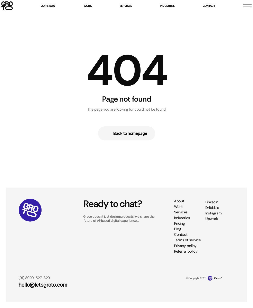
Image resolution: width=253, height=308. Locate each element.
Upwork (211, 218)
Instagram (213, 213)
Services (181, 212)
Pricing (179, 223)
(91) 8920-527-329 (34, 277)
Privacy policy (185, 245)
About (179, 201)
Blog (177, 229)
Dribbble (212, 207)
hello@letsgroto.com (42, 285)
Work (178, 206)
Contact (180, 234)
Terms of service (187, 240)
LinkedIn (211, 202)
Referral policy (185, 251)
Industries (182, 217)
